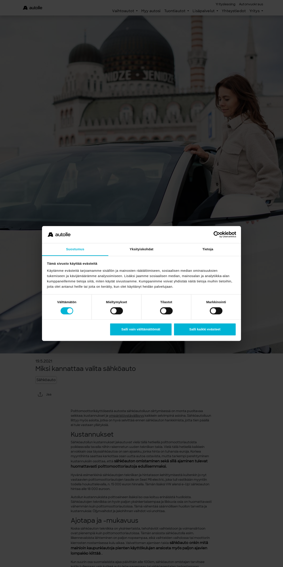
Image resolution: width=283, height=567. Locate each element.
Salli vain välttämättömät (140, 329)
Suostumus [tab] (75, 249)
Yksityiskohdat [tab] (141, 249)
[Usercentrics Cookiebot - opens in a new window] (216, 234)
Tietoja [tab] (208, 249)
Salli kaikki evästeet (204, 329)
